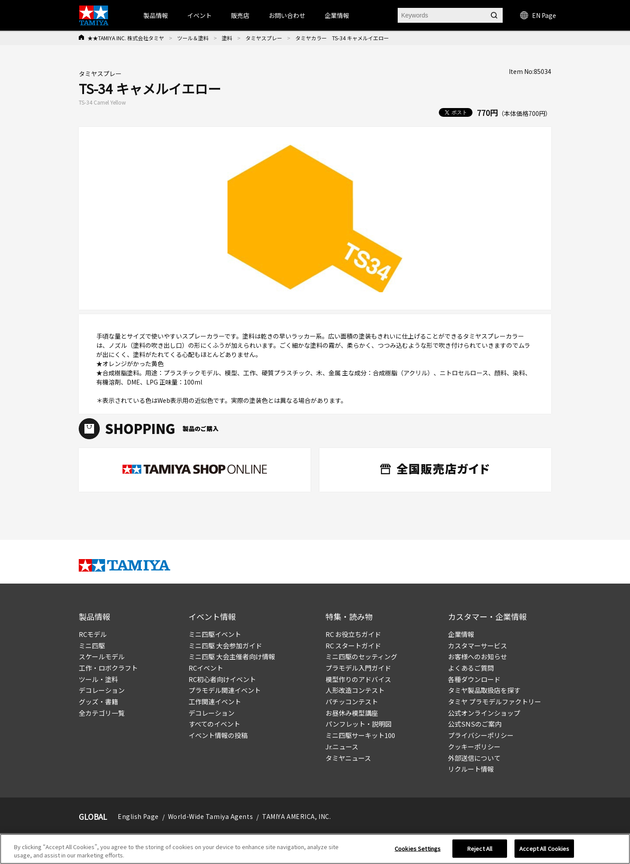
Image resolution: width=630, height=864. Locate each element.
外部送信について (474, 758)
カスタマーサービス (477, 645)
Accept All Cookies (544, 848)
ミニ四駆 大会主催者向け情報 (232, 656)
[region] (315, 849)
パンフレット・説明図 (359, 723)
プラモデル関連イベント (225, 690)
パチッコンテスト (352, 701)
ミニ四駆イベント (215, 634)
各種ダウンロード (474, 679)
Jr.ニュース (342, 746)
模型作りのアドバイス (358, 679)
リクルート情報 (471, 768)
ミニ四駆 (92, 645)
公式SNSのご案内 (474, 723)
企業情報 (461, 634)
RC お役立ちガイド (353, 634)
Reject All (479, 848)
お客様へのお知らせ (477, 656)
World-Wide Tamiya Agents (210, 816)
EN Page (538, 15)
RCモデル (93, 634)
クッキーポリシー (474, 746)
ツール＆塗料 (193, 38)
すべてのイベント (214, 723)
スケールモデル (102, 656)
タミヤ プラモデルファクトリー (494, 701)
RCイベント (206, 667)
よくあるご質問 (471, 667)
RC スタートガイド (353, 645)
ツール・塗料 (98, 679)
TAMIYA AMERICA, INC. (296, 816)
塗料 (227, 38)
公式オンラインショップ (484, 712)
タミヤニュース (348, 758)
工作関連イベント (215, 701)
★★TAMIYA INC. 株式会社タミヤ (126, 38)
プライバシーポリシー (481, 735)
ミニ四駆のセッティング (361, 656)
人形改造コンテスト (355, 690)
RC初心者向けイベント (222, 679)
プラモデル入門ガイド (358, 667)
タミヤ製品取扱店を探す (484, 690)
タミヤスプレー (263, 38)
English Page (138, 816)
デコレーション (102, 690)
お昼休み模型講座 (352, 712)
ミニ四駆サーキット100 (360, 735)
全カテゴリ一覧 (102, 712)
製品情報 (156, 15)
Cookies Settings (418, 848)
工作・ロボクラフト (108, 667)
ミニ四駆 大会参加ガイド (225, 645)
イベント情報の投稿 (218, 735)
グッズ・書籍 (98, 701)
